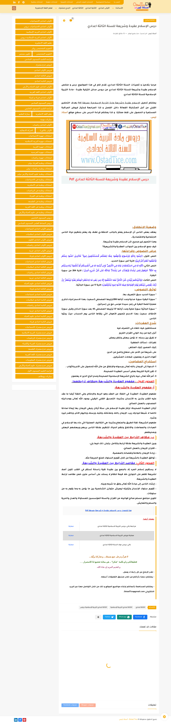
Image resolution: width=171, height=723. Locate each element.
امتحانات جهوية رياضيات (41, 158)
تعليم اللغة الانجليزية (43, 43)
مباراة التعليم (24, 114)
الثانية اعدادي (90, 9)
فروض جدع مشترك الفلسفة (40, 349)
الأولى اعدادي (104, 9)
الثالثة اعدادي (77, 9)
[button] (140, 617)
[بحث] (14, 9)
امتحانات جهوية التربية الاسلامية (38, 141)
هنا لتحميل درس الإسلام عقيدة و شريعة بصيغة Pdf (108, 511)
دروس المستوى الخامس (41, 218)
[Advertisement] (108, 60)
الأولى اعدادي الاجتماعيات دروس (38, 26)
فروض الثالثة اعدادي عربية (40, 278)
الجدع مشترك (64, 9)
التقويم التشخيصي (44, 54)
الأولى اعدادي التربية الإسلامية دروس (36, 37)
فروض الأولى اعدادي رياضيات (39, 245)
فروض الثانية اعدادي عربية (40, 311)
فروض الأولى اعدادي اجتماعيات (38, 229)
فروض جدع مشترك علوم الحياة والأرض (35, 365)
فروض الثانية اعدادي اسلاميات (39, 300)
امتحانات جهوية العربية (42, 147)
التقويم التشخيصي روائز (42, 48)
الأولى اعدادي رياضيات (42, 125)
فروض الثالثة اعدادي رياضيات (39, 272)
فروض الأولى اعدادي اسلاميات (39, 234)
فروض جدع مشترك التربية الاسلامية (37, 332)
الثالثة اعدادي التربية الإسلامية (121, 607)
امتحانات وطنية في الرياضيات (39, 190)
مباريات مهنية (46, 119)
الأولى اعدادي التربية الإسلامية (39, 32)
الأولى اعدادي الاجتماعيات (41, 21)
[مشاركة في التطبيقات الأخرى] (98, 617)
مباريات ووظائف (45, 376)
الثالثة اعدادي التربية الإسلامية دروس (93, 607)
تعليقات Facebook (70, 705)
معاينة (71, 526)
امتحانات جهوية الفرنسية (41, 152)
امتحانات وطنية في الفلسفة (40, 201)
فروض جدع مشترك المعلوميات (39, 360)
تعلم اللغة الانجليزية (44, 114)
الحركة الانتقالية (26, 130)
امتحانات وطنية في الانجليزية (39, 185)
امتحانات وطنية (36, 2)
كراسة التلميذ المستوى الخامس (38, 108)
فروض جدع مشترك (44, 65)
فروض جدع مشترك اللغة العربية (38, 354)
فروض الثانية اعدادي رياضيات (39, 305)
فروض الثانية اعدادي (43, 81)
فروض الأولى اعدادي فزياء (41, 256)
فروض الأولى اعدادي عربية (40, 250)
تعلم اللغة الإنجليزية (44, 9)
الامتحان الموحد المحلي (84, 2)
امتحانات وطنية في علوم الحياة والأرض (35, 212)
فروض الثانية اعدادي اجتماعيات (38, 294)
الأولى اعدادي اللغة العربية (41, 92)
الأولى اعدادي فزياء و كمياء (40, 97)
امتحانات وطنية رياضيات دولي (39, 168)
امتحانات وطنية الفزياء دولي (40, 163)
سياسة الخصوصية (103, 2)
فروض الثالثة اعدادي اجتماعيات (38, 261)
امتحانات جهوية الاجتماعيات (40, 136)
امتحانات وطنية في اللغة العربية (38, 207)
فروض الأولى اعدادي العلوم (40, 240)
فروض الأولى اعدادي (43, 70)
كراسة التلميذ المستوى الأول (40, 371)
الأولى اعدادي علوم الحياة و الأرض (37, 86)
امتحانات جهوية (51, 2)
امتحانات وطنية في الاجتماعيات (38, 179)
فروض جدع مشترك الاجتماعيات (38, 327)
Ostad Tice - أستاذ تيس (128, 719)
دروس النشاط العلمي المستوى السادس (35, 223)
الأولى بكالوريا (46, 130)
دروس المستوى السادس (41, 103)
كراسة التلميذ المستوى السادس (38, 59)
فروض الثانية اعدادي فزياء (41, 322)
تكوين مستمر (24, 54)
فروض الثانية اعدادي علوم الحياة (38, 316)
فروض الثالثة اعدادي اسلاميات (39, 267)
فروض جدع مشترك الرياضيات (39, 338)
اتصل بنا (117, 2)
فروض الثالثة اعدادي (43, 76)
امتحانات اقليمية (67, 2)
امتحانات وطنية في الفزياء (41, 196)
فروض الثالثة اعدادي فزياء (41, 289)
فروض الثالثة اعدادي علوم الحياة (38, 283)
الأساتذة (119, 9)
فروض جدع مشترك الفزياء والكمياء (37, 343)
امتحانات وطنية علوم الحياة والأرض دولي (34, 174)
